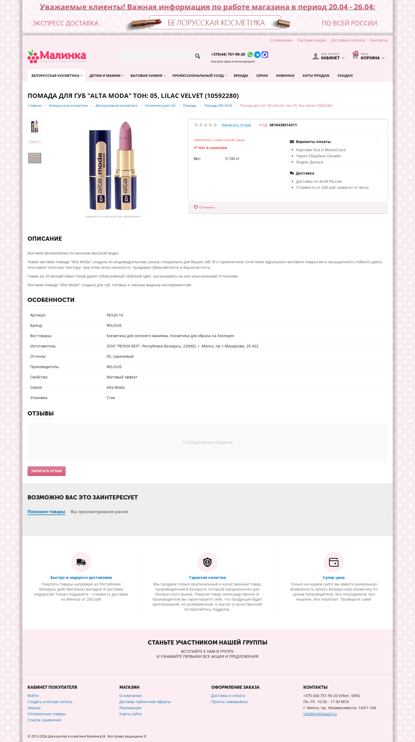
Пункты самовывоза (229, 701)
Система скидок (311, 40)
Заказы (34, 707)
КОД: (263, 125)
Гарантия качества (207, 577)
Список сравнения (44, 719)
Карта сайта (130, 713)
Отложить (207, 207)
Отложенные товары (47, 713)
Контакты (378, 40)
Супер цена (334, 577)
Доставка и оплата (348, 40)
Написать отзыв (236, 125)
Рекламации (130, 707)
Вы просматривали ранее (99, 512)
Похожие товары (46, 512)
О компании (281, 40)
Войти (33, 695)
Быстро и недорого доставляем (81, 577)
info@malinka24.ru (320, 713)
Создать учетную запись (50, 701)
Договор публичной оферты (145, 701)
